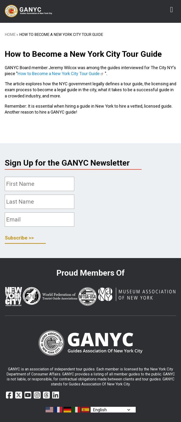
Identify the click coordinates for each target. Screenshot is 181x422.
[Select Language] (113, 409)
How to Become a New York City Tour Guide (61, 73)
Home (10, 34)
